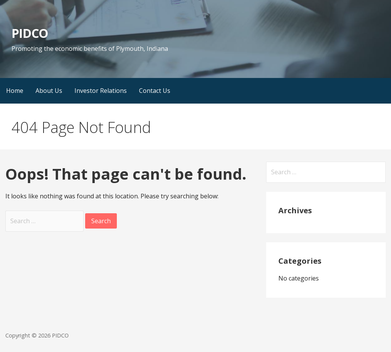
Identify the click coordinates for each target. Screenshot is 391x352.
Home (14, 90)
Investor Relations (100, 90)
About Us (49, 90)
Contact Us (154, 90)
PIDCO (29, 33)
